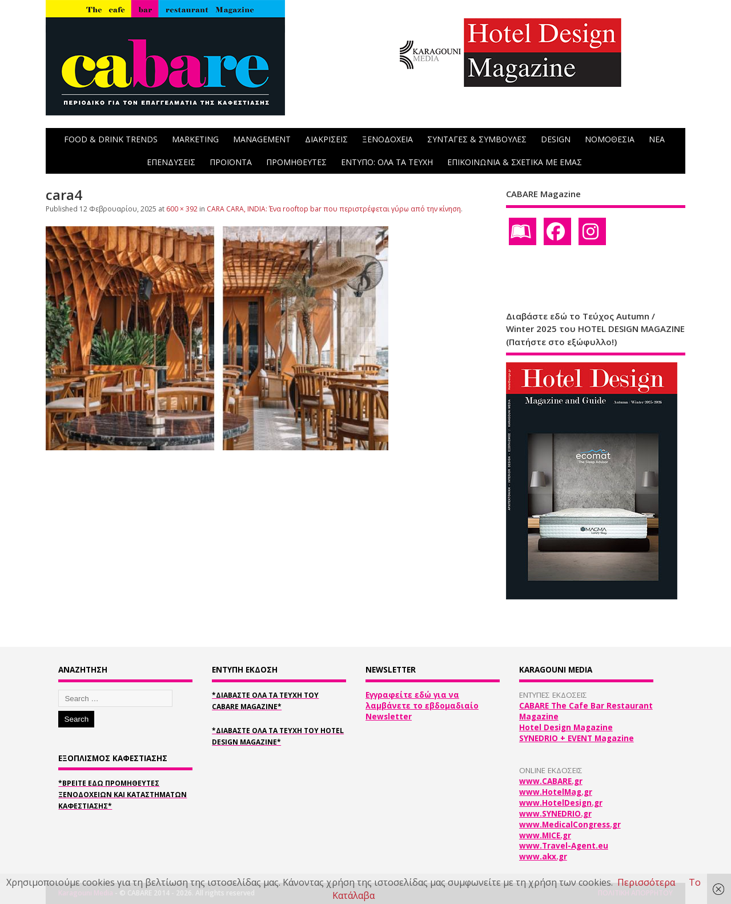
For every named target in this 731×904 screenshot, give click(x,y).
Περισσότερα (646, 882)
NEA (657, 139)
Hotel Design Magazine (566, 727)
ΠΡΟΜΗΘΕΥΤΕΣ (296, 162)
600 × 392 (182, 209)
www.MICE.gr (545, 835)
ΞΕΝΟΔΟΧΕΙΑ (387, 139)
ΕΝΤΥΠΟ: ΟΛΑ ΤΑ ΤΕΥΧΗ (387, 162)
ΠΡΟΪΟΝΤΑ (231, 162)
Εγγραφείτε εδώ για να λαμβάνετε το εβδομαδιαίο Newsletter (422, 706)
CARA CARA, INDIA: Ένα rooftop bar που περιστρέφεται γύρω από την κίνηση (334, 209)
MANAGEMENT (262, 139)
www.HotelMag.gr (555, 792)
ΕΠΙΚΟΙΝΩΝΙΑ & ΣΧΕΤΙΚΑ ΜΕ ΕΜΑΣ (514, 162)
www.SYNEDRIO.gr (555, 814)
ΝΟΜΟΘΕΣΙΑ (609, 139)
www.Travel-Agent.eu (563, 846)
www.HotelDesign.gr (561, 803)
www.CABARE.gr (551, 781)
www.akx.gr (543, 856)
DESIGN (556, 139)
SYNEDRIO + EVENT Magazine (576, 738)
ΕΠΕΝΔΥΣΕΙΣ (171, 162)
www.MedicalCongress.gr (570, 824)
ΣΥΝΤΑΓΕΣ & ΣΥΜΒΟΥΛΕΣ (477, 139)
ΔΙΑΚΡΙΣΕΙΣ (326, 139)
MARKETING (195, 139)
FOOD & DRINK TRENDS (111, 139)
